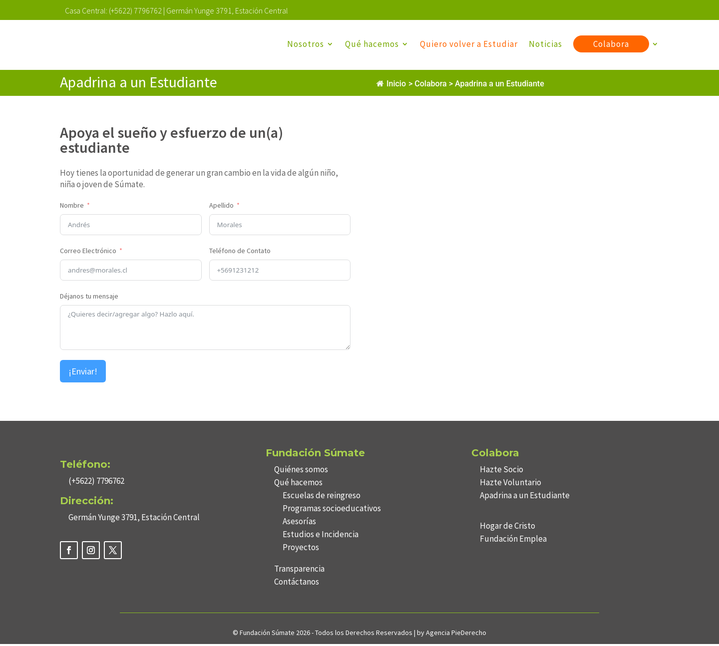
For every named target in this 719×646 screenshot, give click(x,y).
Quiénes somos (301, 471)
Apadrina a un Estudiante (525, 497)
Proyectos (301, 549)
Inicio (391, 85)
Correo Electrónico (88, 252)
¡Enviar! (82, 373)
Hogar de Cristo (507, 527)
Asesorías (299, 523)
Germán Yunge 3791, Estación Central (227, 10)
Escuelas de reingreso (321, 497)
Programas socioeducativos (332, 510)
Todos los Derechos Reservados (364, 634)
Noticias (545, 43)
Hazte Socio (501, 471)
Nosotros (305, 43)
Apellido (221, 207)
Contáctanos (296, 583)
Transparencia (299, 570)
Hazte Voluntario (510, 484)
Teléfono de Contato (240, 252)
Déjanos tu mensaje (89, 298)
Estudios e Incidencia (321, 536)
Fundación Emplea (513, 540)
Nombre (72, 207)
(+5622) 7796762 (135, 10)
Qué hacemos (372, 43)
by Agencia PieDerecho (451, 634)
